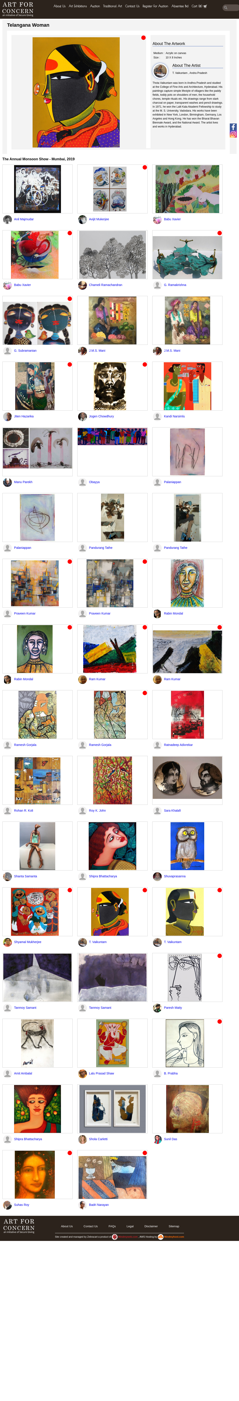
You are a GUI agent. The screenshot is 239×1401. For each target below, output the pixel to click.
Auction (95, 6)
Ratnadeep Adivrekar (178, 745)
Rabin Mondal (173, 613)
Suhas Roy (21, 1205)
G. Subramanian (25, 350)
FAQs (112, 1226)
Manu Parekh (23, 482)
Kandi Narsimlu (174, 416)
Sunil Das (170, 1139)
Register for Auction (155, 6)
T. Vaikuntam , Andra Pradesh (189, 73)
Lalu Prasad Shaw (101, 1073)
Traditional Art (112, 6)
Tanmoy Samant (25, 1007)
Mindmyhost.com (174, 1236)
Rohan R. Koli (23, 810)
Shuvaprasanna (175, 876)
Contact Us (132, 6)
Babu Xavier (172, 219)
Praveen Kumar (24, 613)
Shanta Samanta (25, 876)
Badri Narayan (99, 1205)
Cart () (199, 6)
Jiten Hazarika (24, 416)
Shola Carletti (98, 1139)
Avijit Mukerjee (99, 219)
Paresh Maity (173, 1007)
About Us (59, 6)
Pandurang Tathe (100, 547)
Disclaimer (151, 1226)
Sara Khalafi (172, 810)
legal (130, 1226)
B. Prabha (171, 1073)
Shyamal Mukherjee (27, 942)
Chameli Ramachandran (105, 285)
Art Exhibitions (78, 6)
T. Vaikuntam (98, 942)
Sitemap (174, 1226)
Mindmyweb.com (128, 1236)
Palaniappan (172, 482)
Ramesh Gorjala (25, 745)
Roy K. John (97, 810)
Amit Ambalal (23, 1073)
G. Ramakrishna (175, 285)
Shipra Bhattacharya (103, 876)
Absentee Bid (179, 6)
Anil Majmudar (24, 219)
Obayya (94, 482)
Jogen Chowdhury (101, 416)
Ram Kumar (97, 679)
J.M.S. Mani (97, 350)
